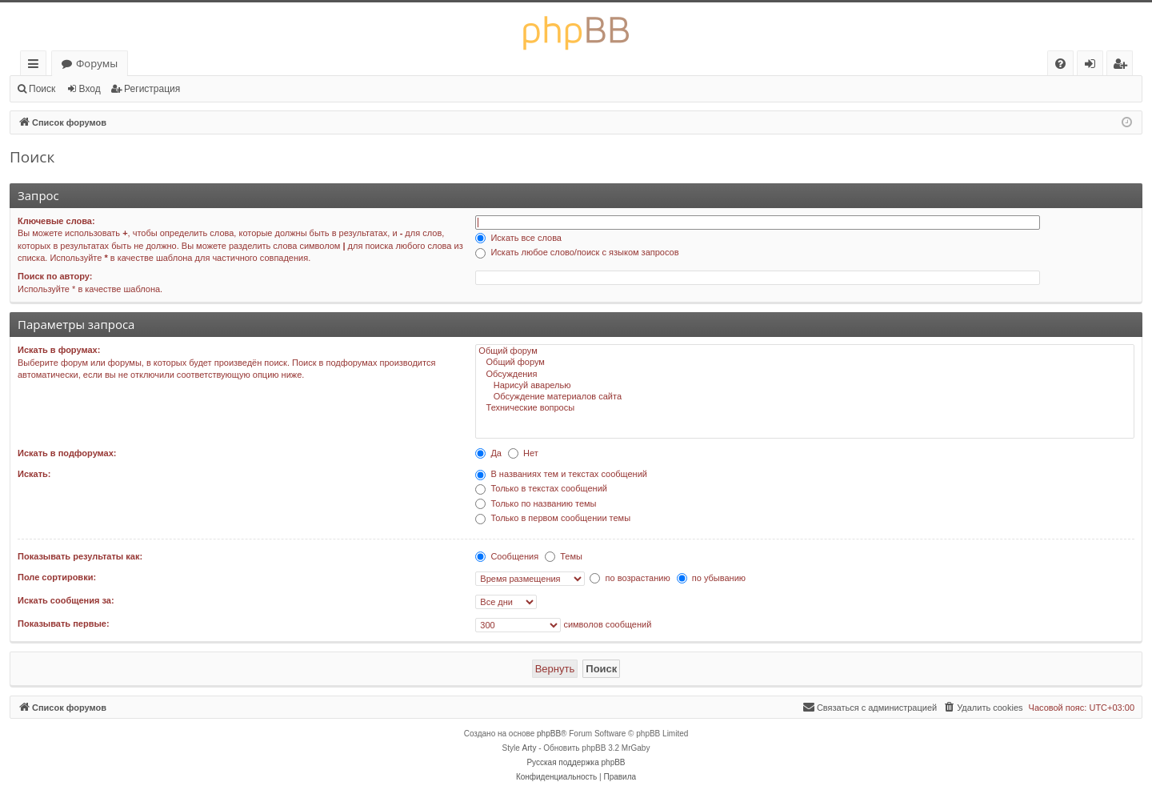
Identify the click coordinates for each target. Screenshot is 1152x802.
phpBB (549, 733)
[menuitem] (1060, 63)
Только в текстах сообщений (541, 488)
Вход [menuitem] (1093, 66)
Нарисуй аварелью (805, 385)
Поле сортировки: (57, 577)
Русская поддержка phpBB (575, 762)
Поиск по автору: (55, 276)
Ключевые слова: (56, 221)
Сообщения (506, 556)
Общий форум (805, 351)
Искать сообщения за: (66, 600)
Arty (529, 748)
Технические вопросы (805, 408)
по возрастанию (630, 578)
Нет (523, 453)
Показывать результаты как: (80, 556)
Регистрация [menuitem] (1123, 66)
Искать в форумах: (59, 350)
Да (488, 453)
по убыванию (711, 578)
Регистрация (152, 88)
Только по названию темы (535, 503)
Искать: (34, 474)
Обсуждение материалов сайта (805, 397)
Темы (563, 556)
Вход (90, 88)
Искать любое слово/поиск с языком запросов (576, 252)
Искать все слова (518, 238)
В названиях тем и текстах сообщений (561, 474)
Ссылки (36, 66)
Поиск (42, 88)
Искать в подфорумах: (67, 453)
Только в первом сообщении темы (552, 518)
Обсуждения (805, 374)
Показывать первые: (64, 623)
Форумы (97, 63)
